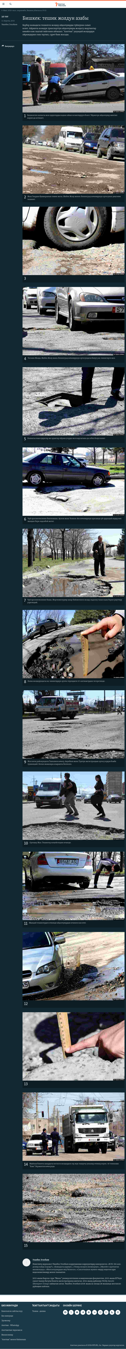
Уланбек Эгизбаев (9, 25)
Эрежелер (5, 1321)
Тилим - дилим (39, 1311)
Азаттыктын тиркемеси (11, 1330)
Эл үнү (4, 17)
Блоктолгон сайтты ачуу (12, 1311)
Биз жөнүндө (7, 1316)
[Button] (8, 46)
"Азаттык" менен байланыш (13, 1340)
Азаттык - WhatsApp (10, 1325)
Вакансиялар (7, 1335)
